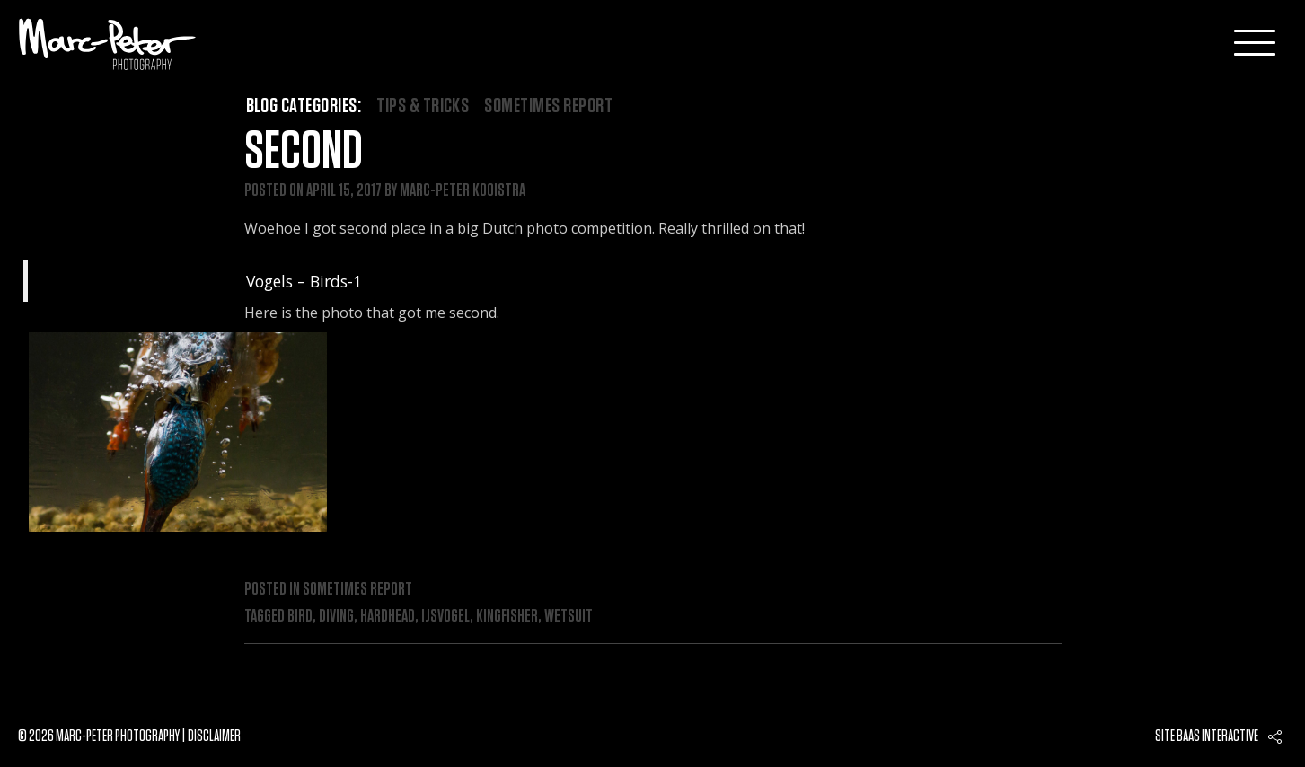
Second (303, 152)
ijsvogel (445, 616)
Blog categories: (304, 106)
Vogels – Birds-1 (304, 281)
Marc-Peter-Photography (108, 44)
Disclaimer (214, 736)
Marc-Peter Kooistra (462, 190)
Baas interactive (1217, 736)
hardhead (387, 616)
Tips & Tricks (422, 106)
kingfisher (507, 616)
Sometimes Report (548, 106)
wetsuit (568, 616)
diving (336, 616)
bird (300, 616)
